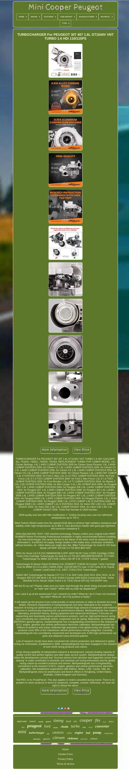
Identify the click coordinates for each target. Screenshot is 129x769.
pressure (84, 739)
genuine (46, 739)
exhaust (94, 738)
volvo (69, 733)
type (48, 733)
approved (22, 721)
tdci (75, 721)
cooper (86, 720)
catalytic (58, 732)
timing (58, 720)
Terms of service (65, 764)
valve (84, 727)
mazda (41, 722)
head (68, 721)
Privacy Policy (65, 759)
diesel (104, 722)
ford (47, 726)
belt (23, 727)
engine (79, 732)
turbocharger (36, 732)
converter (102, 726)
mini (22, 731)
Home (65, 749)
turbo (75, 726)
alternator (36, 739)
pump (97, 732)
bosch (90, 727)
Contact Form (65, 754)
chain (64, 726)
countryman (108, 733)
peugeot (34, 725)
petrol (48, 721)
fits (97, 720)
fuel (88, 732)
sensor (32, 721)
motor (111, 721)
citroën (55, 727)
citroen (59, 737)
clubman (72, 738)
